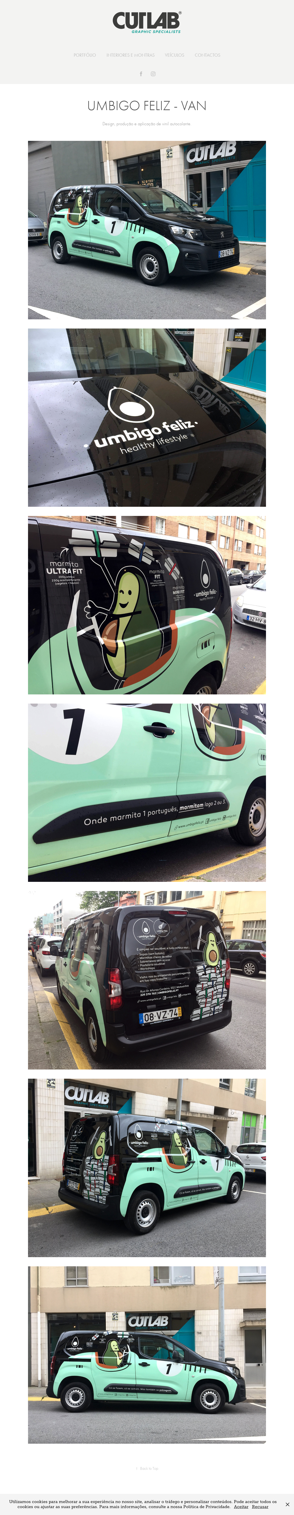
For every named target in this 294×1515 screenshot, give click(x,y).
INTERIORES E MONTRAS (131, 55)
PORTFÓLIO (85, 55)
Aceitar (241, 1506)
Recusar (260, 1506)
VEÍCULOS (174, 55)
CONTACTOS (207, 55)
